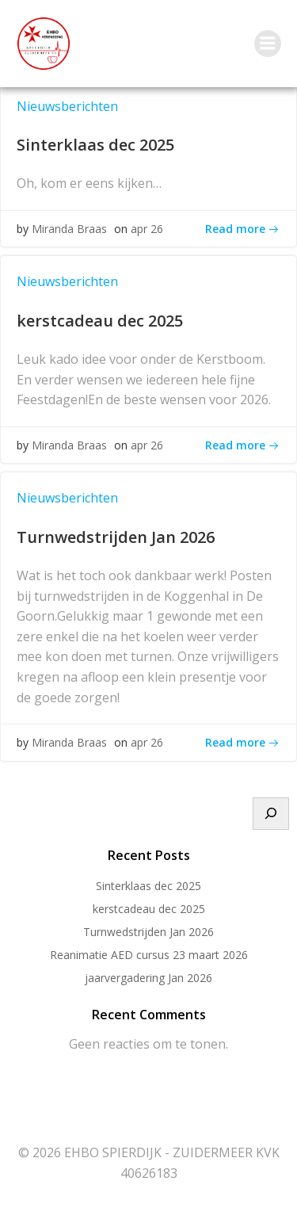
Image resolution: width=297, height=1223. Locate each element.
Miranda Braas (69, 228)
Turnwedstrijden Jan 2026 (148, 931)
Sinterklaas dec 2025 (148, 885)
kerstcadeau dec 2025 (149, 908)
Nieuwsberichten (67, 106)
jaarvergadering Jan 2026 (148, 977)
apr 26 (147, 228)
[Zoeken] (271, 814)
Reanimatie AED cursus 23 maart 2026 (149, 954)
